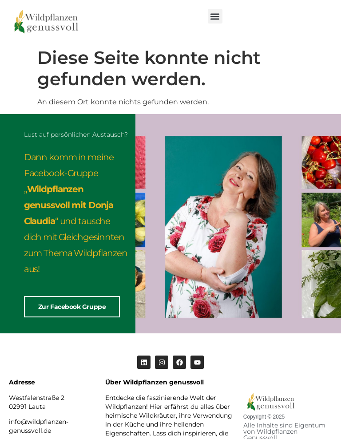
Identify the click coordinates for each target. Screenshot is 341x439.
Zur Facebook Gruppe (72, 307)
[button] (215, 16)
